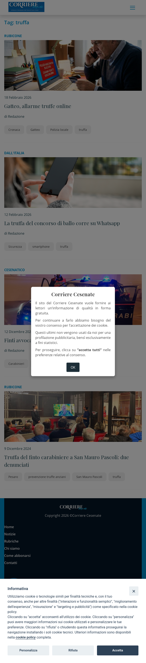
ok (73, 367)
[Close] (133, 591)
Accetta (117, 650)
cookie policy (26, 637)
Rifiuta (72, 650)
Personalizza (28, 650)
